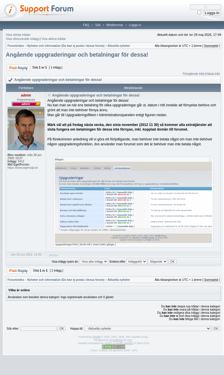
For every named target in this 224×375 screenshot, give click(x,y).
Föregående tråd (193, 73)
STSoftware (116, 340)
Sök (98, 25)
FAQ (86, 25)
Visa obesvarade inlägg (22, 38)
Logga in (135, 25)
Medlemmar (114, 25)
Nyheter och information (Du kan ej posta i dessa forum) (65, 45)
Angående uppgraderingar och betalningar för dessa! (77, 54)
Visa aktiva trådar (53, 38)
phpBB (97, 336)
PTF (129, 340)
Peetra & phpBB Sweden (119, 343)
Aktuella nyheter (119, 45)
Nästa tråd (213, 73)
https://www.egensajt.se (23, 167)
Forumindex (16, 45)
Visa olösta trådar (18, 34)
